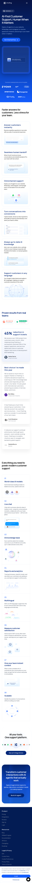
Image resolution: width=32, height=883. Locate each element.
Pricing (4, 814)
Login (3, 825)
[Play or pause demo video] (16, 59)
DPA (3, 854)
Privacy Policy (5, 862)
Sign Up (4, 822)
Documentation (6, 838)
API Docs (4, 840)
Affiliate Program (6, 835)
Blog (3, 833)
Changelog (5, 843)
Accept (16, 876)
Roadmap (4, 846)
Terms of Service (7, 864)
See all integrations (16, 753)
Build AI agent (16, 795)
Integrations (5, 817)
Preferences (16, 880)
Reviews (4, 819)
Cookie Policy (5, 856)
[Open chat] (28, 879)
